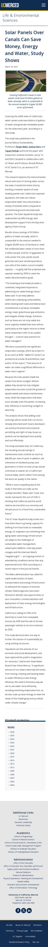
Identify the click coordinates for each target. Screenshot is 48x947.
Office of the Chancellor (23, 863)
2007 (12, 778)
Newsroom (23, 819)
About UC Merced (22, 925)
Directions (37, 925)
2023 (12, 742)
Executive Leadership (23, 822)
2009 (12, 771)
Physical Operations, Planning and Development (23, 878)
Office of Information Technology (23, 887)
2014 (12, 760)
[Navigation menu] (43, 5)
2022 (12, 746)
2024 (12, 739)
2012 (12, 767)
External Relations (23, 872)
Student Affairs (23, 881)
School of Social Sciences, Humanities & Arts (23, 842)
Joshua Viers (35, 146)
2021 (12, 749)
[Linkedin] (29, 911)
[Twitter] (23, 910)
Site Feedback (36, 930)
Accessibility (30, 936)
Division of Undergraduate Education (23, 852)
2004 (12, 785)
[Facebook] (18, 911)
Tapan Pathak (12, 150)
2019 (12, 756)
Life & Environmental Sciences (21, 18)
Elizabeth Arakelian (17, 720)
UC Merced (23, 816)
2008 (12, 774)
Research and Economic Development (23, 884)
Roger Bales (22, 146)
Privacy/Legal (22, 930)
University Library (23, 825)
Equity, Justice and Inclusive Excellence (23, 869)
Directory (10, 930)
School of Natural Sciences (23, 839)
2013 (12, 764)
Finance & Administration (23, 875)
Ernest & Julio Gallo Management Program (23, 845)
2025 (12, 735)
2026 (12, 732)
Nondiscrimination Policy (19, 942)
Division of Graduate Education (23, 849)
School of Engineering (23, 836)
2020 (12, 753)
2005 (12, 781)
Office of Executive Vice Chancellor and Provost (23, 866)
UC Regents (17, 936)
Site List (36, 942)
